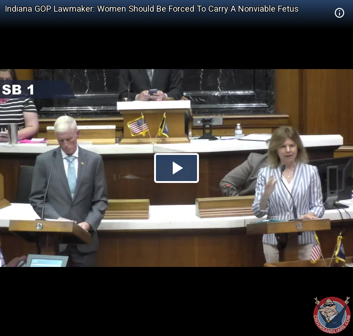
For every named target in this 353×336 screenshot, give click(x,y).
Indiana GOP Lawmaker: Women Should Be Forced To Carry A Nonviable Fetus (152, 9)
